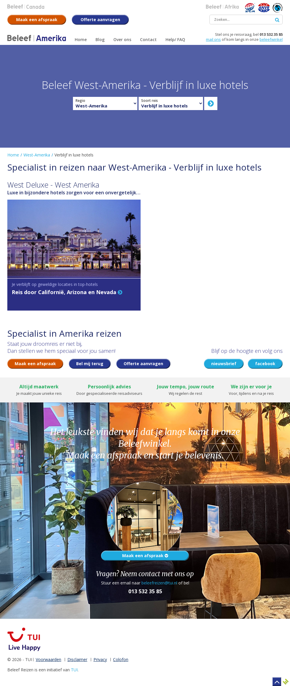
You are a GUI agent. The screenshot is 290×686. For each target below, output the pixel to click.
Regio (80, 100)
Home (13, 155)
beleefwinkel (271, 39)
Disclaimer (77, 659)
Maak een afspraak (145, 555)
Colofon (120, 659)
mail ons (213, 39)
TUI (74, 669)
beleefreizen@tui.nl (159, 583)
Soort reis (149, 100)
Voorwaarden (48, 659)
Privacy (100, 659)
